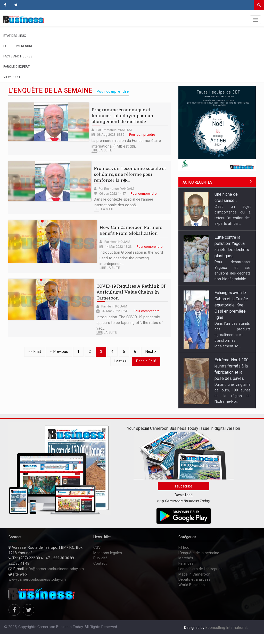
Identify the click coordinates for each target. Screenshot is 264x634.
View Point (11, 77)
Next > (150, 351)
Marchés (185, 558)
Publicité (100, 558)
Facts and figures (17, 56)
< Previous (59, 351)
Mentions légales (107, 553)
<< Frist (34, 351)
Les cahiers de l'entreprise (200, 569)
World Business (191, 585)
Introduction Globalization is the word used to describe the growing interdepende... (131, 258)
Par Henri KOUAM (117, 242)
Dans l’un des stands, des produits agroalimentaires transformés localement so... (232, 334)
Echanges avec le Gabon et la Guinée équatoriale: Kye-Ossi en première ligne (231, 305)
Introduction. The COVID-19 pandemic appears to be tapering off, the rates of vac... (129, 323)
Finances (186, 563)
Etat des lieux (14, 36)
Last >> (120, 361)
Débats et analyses (194, 579)
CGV (97, 547)
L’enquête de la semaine (198, 553)
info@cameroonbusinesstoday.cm (55, 569)
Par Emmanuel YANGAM (114, 130)
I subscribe (183, 486)
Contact (100, 563)
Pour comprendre (18, 46)
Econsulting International (226, 628)
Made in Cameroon (194, 574)
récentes (197, 182)
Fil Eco (183, 547)
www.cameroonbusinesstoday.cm (37, 579)
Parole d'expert (16, 66)
